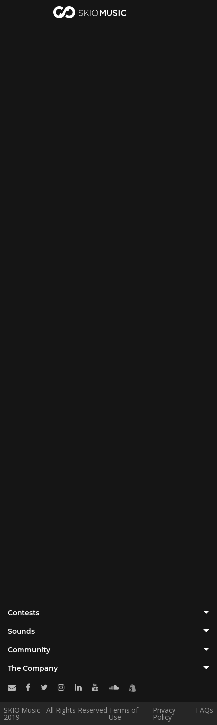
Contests (23, 612)
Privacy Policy (164, 714)
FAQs (204, 711)
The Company (33, 668)
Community (29, 649)
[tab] (108, 612)
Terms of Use (123, 714)
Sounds (21, 631)
